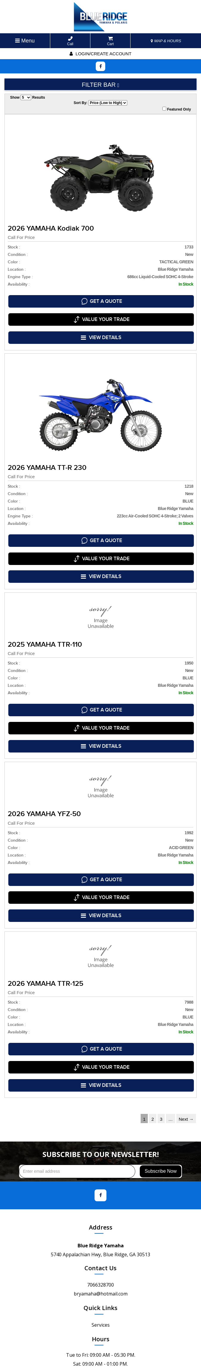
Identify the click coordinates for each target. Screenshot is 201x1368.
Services (101, 1259)
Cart (110, 41)
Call (70, 41)
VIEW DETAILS (101, 326)
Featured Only (176, 109)
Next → (186, 1053)
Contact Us (100, 1202)
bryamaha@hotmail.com (101, 1228)
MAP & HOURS (166, 41)
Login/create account (100, 53)
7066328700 (100, 1219)
